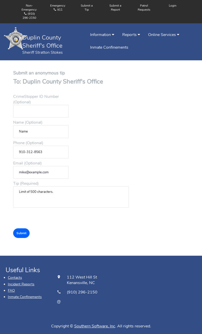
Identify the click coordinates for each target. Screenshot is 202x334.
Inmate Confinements (109, 47)
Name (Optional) (28, 122)
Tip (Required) (26, 183)
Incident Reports (21, 284)
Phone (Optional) (28, 143)
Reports (131, 35)
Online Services (163, 35)
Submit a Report (115, 8)
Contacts (15, 277)
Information (102, 35)
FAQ (11, 290)
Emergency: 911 (58, 8)
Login (172, 6)
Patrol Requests (144, 8)
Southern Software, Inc (94, 326)
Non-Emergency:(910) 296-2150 (29, 12)
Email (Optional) (27, 163)
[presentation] (51, 218)
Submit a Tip (87, 8)
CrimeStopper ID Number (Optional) (36, 99)
